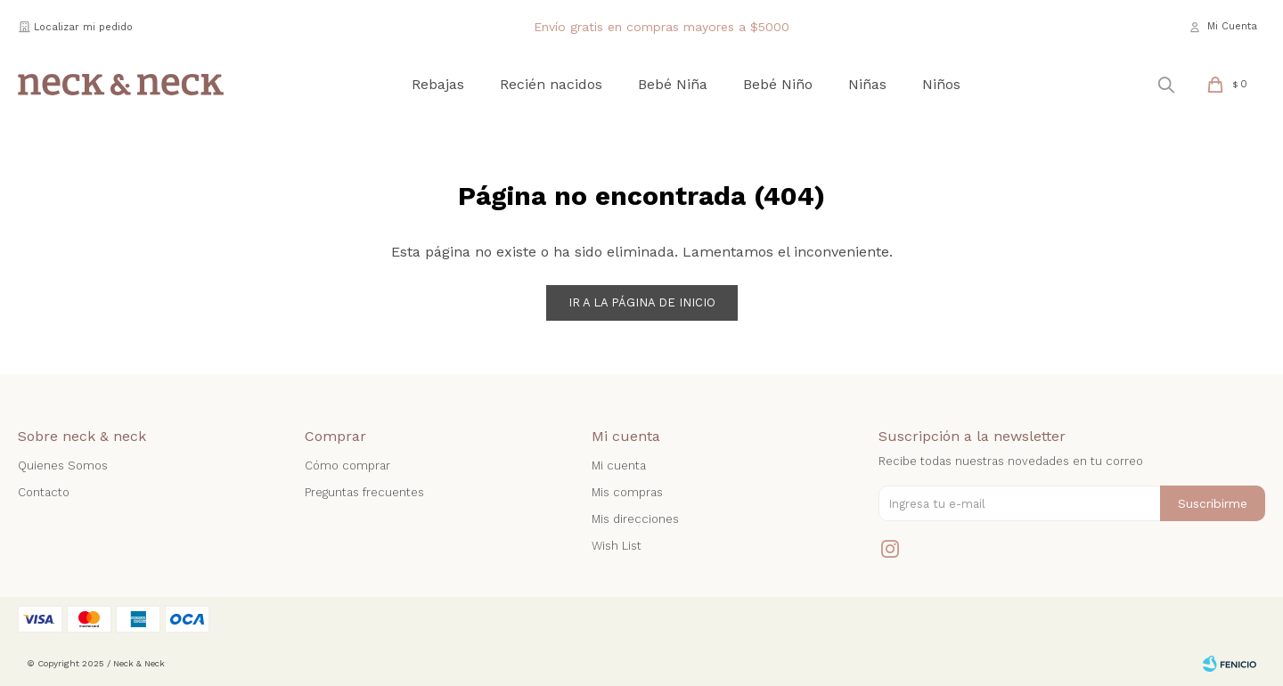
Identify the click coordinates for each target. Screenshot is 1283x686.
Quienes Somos (63, 465)
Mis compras (627, 492)
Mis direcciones (635, 519)
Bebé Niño (778, 84)
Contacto (43, 492)
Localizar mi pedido (83, 27)
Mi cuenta (619, 465)
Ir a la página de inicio (641, 302)
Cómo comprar (347, 465)
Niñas (867, 84)
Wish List (617, 545)
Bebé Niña (672, 84)
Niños (941, 84)
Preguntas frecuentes (364, 492)
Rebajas (438, 84)
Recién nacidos (551, 84)
